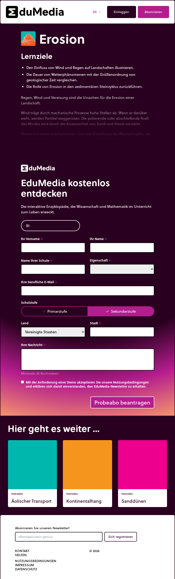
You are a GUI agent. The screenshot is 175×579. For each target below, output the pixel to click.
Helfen (21, 555)
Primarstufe (54, 311)
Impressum (24, 565)
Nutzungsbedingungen (35, 561)
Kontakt (22, 551)
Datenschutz (26, 569)
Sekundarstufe (121, 311)
